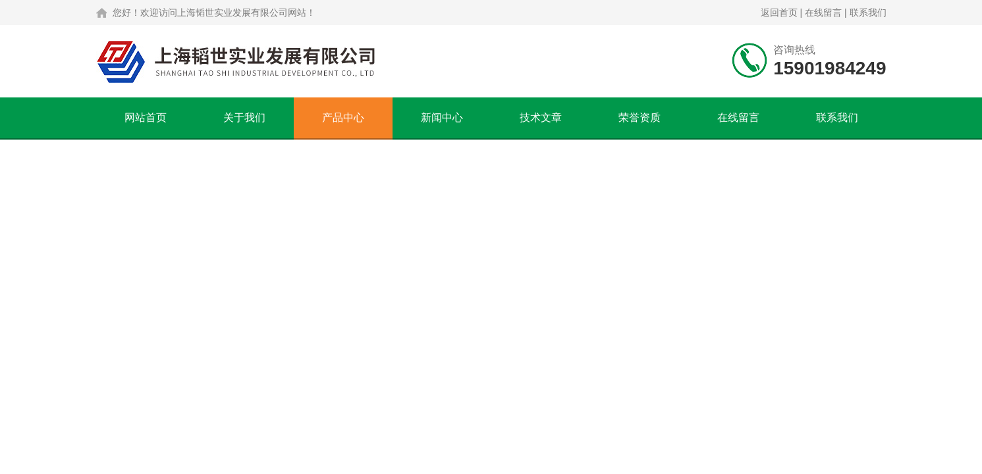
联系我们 (868, 12)
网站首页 (145, 117)
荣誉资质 (639, 117)
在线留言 (823, 12)
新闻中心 (442, 117)
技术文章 (541, 117)
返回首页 (779, 12)
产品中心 (343, 117)
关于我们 (244, 117)
